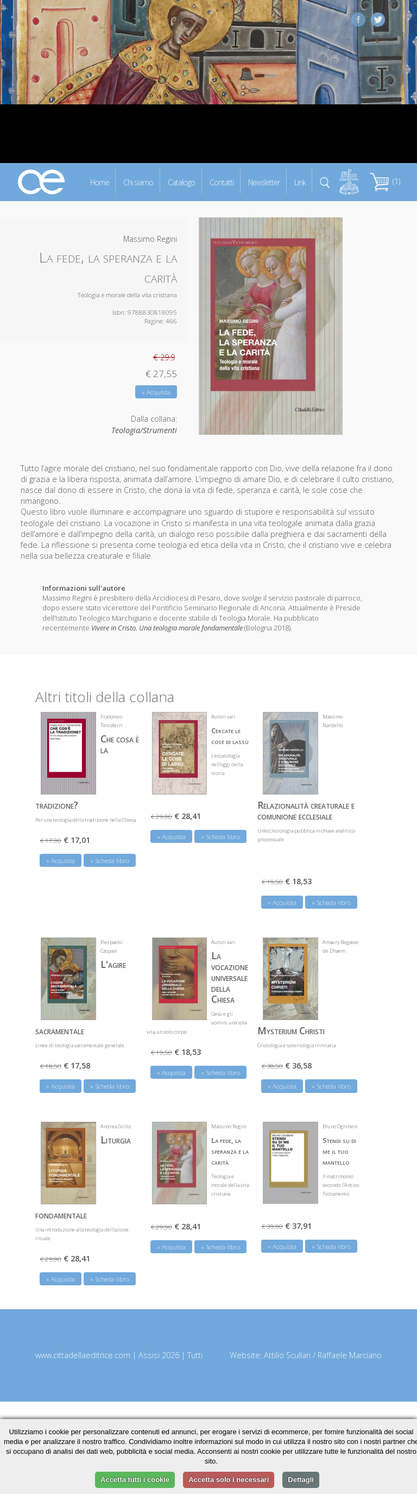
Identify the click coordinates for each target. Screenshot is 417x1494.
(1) (385, 181)
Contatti (221, 182)
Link (300, 182)
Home (99, 182)
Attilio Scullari (287, 1355)
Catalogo (181, 182)
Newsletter (264, 182)
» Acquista (156, 392)
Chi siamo (138, 182)
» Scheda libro (109, 861)
